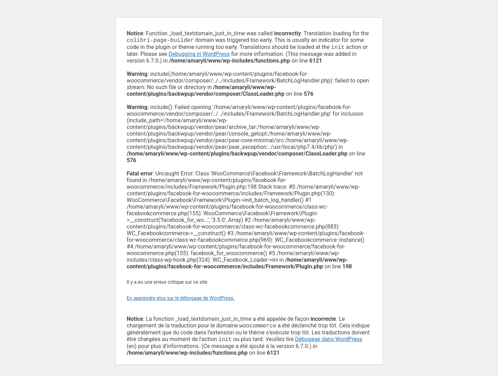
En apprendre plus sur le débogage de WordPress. (181, 299)
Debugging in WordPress (199, 55)
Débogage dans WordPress (328, 342)
